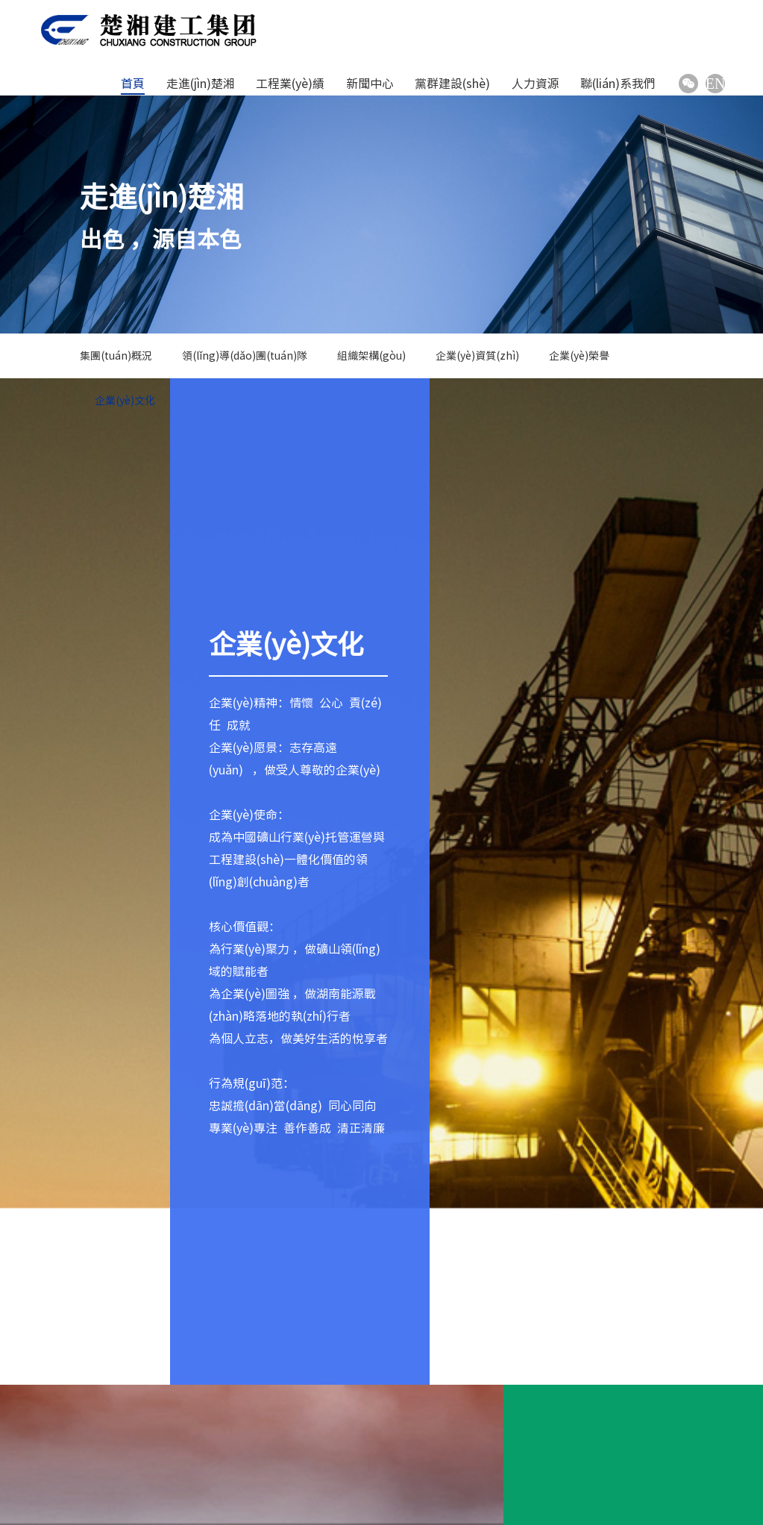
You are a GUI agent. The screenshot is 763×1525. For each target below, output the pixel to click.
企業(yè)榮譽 (579, 356)
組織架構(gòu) (371, 356)
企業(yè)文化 (125, 400)
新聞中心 (370, 84)
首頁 (133, 84)
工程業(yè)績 (290, 84)
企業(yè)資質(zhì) (477, 356)
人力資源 (535, 84)
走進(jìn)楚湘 (200, 84)
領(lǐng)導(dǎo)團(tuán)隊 (244, 356)
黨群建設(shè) (452, 84)
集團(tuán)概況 (116, 356)
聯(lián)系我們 (618, 84)
